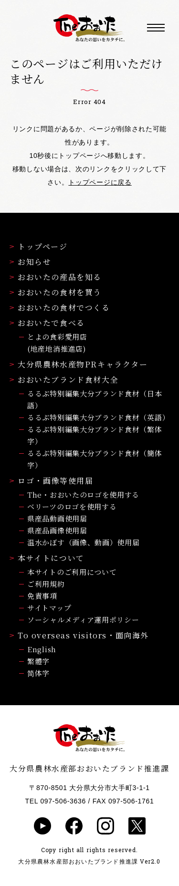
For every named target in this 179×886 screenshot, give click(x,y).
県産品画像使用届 (57, 530)
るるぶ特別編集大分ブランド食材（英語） (98, 417)
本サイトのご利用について (71, 572)
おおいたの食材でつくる (60, 307)
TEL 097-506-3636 (55, 801)
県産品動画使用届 (57, 518)
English (41, 649)
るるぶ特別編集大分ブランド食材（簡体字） (94, 459)
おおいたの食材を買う (56, 292)
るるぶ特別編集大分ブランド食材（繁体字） (94, 435)
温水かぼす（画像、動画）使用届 (83, 542)
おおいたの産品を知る (56, 276)
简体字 (38, 673)
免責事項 (42, 596)
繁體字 (38, 661)
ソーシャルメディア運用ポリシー (83, 620)
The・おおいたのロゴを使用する (83, 495)
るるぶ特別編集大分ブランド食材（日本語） (94, 399)
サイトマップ (49, 608)
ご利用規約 (46, 584)
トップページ (39, 246)
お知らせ (30, 261)
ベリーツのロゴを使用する (71, 506)
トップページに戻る (99, 182)
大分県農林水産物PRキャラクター (79, 364)
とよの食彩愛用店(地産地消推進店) (57, 343)
